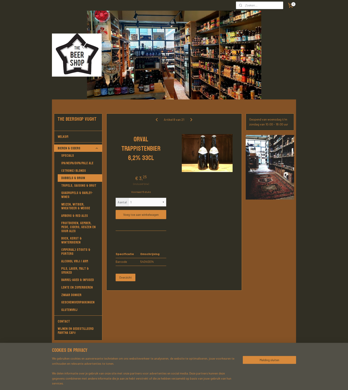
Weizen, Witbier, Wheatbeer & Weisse (75, 206)
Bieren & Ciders (78, 148)
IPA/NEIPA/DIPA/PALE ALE (77, 163)
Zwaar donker (71, 295)
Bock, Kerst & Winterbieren (71, 240)
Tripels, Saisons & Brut (78, 185)
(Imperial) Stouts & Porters (75, 251)
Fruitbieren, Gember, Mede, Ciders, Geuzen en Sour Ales (78, 227)
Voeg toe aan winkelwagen (141, 214)
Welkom (78, 136)
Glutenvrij (69, 310)
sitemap (192, 381)
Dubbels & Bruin (73, 178)
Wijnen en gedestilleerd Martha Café (76, 330)
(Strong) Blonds (73, 170)
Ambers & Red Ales (74, 215)
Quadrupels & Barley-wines (77, 195)
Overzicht (125, 277)
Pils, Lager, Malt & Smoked (75, 270)
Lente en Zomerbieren (77, 287)
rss (199, 381)
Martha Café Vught (69, 358)
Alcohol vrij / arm (74, 261)
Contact (64, 321)
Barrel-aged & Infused (77, 280)
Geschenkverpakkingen (78, 302)
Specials (67, 155)
